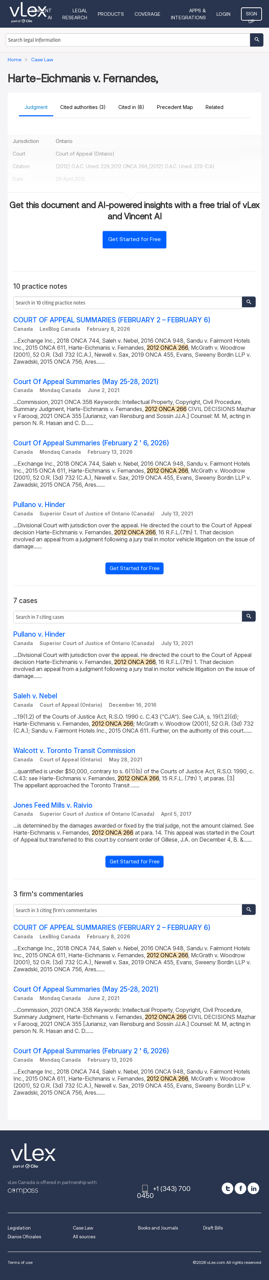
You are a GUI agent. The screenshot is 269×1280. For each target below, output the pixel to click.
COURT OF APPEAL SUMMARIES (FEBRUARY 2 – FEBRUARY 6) (112, 320)
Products (111, 14)
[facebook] (240, 1188)
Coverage (147, 14)
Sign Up (251, 16)
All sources (84, 1236)
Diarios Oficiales (24, 1236)
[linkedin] (253, 1188)
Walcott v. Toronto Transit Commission (74, 751)
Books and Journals (158, 1228)
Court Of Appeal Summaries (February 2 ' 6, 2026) (91, 443)
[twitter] (227, 1188)
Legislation (19, 1228)
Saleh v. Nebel (35, 696)
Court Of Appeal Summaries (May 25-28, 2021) (86, 382)
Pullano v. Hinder (39, 505)
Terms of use (20, 1262)
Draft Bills (213, 1228)
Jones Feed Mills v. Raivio (52, 805)
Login (223, 14)
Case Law (83, 1228)
